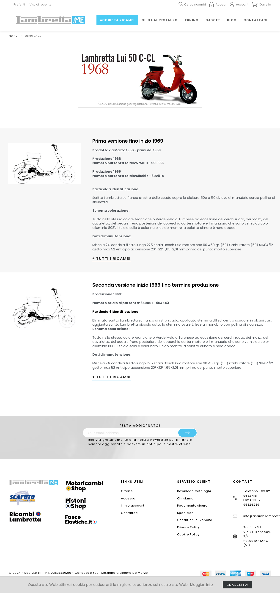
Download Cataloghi (194, 491)
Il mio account (132, 505)
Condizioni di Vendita (194, 520)
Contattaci (129, 513)
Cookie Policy (188, 534)
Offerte (127, 491)
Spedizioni (186, 513)
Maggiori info (201, 584)
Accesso (128, 498)
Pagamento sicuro (192, 505)
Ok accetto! (237, 585)
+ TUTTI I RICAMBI (111, 258)
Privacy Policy (188, 527)
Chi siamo (185, 498)
